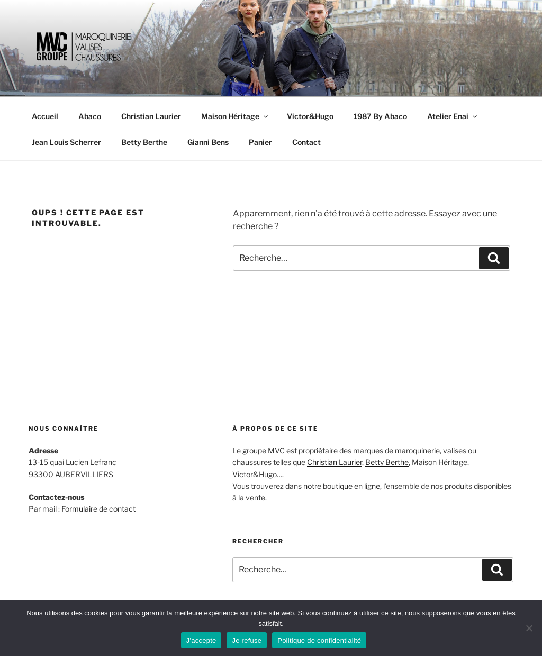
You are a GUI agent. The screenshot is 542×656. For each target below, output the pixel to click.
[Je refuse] (528, 628)
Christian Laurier (151, 116)
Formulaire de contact (98, 508)
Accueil (45, 116)
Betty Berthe (144, 142)
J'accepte (201, 640)
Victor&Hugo (310, 116)
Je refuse (246, 640)
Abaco (89, 116)
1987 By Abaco (380, 116)
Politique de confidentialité (319, 640)
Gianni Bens (208, 142)
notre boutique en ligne (341, 485)
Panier (260, 142)
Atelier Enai (452, 116)
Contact (306, 142)
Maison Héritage (235, 116)
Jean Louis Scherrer (66, 142)
